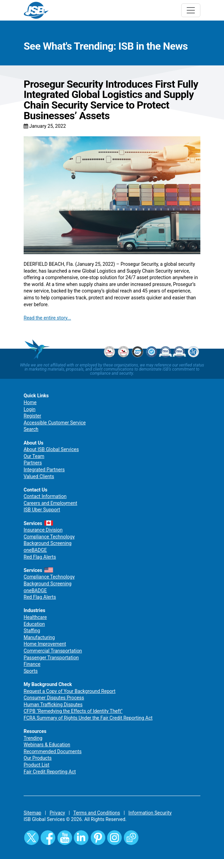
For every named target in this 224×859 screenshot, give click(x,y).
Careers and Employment (50, 503)
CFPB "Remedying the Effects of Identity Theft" (73, 711)
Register (32, 416)
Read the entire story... (47, 318)
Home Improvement (45, 644)
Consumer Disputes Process (54, 697)
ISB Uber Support (42, 509)
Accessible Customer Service (55, 422)
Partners (33, 462)
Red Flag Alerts (40, 557)
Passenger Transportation (51, 657)
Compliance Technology (49, 536)
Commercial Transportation (53, 650)
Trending (33, 738)
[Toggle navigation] (190, 10)
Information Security (150, 813)
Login (30, 409)
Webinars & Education (47, 744)
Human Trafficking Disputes (53, 704)
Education (34, 624)
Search (31, 429)
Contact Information (45, 496)
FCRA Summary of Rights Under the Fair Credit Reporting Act (88, 718)
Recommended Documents (53, 751)
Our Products (38, 758)
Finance (32, 664)
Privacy (57, 813)
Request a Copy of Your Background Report (69, 691)
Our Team (34, 456)
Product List (36, 765)
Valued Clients (39, 476)
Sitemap (32, 813)
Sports (31, 671)
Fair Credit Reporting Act (50, 771)
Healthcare (35, 617)
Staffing (32, 630)
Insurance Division (43, 530)
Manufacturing (39, 637)
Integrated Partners (44, 469)
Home (30, 402)
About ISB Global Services (51, 449)
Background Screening (48, 543)
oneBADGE (35, 550)
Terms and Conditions (96, 813)
